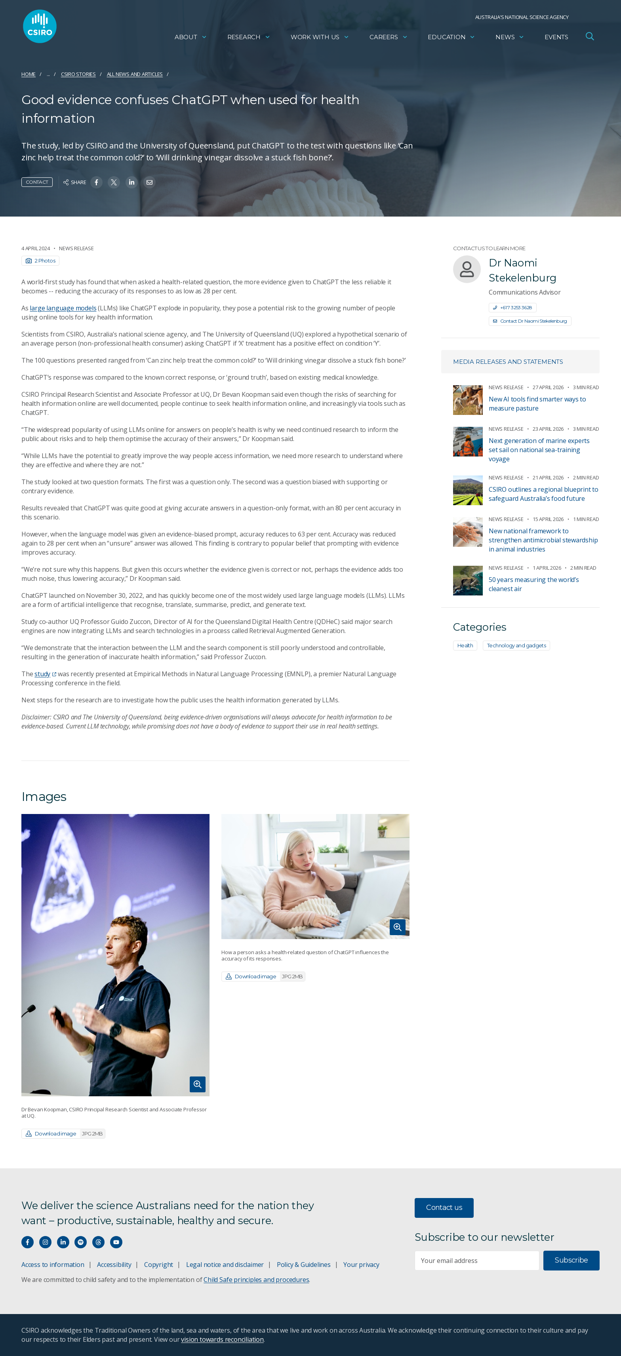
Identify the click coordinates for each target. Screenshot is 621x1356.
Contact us (444, 1207)
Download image (65, 1133)
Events (556, 38)
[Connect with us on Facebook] (27, 1242)
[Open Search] (590, 37)
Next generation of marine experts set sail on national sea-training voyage (539, 449)
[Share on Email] (149, 182)
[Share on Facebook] (96, 182)
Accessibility (114, 1264)
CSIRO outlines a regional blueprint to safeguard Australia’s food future (543, 494)
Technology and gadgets (516, 645)
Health (465, 645)
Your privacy (361, 1264)
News (509, 38)
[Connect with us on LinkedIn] (63, 1242)
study (45, 673)
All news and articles (135, 74)
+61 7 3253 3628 (512, 307)
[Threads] (98, 1242)
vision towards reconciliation (222, 1339)
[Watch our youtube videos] (116, 1242)
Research (248, 38)
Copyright (158, 1264)
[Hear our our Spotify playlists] (80, 1242)
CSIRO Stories (78, 74)
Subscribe (571, 1260)
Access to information (52, 1264)
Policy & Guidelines (304, 1264)
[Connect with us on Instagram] (45, 1242)
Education (451, 38)
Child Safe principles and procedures (256, 1279)
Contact (37, 182)
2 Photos (40, 260)
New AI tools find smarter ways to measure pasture (537, 404)
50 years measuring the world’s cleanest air (534, 584)
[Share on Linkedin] (132, 182)
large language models (63, 308)
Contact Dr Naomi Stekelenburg (530, 321)
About (191, 38)
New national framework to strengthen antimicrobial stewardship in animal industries (543, 540)
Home (28, 74)
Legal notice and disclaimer (225, 1264)
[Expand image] (115, 955)
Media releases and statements (508, 361)
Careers (389, 38)
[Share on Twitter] (114, 182)
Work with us (320, 38)
